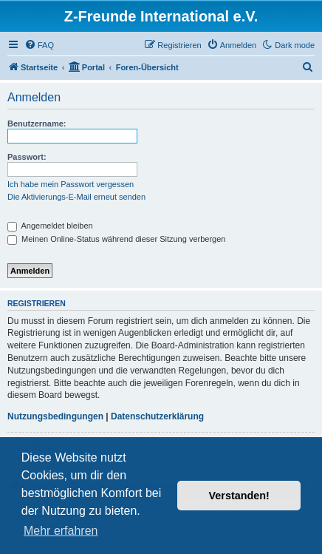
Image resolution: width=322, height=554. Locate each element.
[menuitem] (39, 45)
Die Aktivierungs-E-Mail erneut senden (76, 196)
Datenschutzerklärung (157, 416)
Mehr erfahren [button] (61, 530)
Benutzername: (36, 123)
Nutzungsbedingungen (55, 416)
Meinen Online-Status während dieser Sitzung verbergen (116, 238)
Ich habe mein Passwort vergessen (70, 184)
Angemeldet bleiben (50, 225)
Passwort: (27, 156)
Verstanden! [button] (239, 495)
